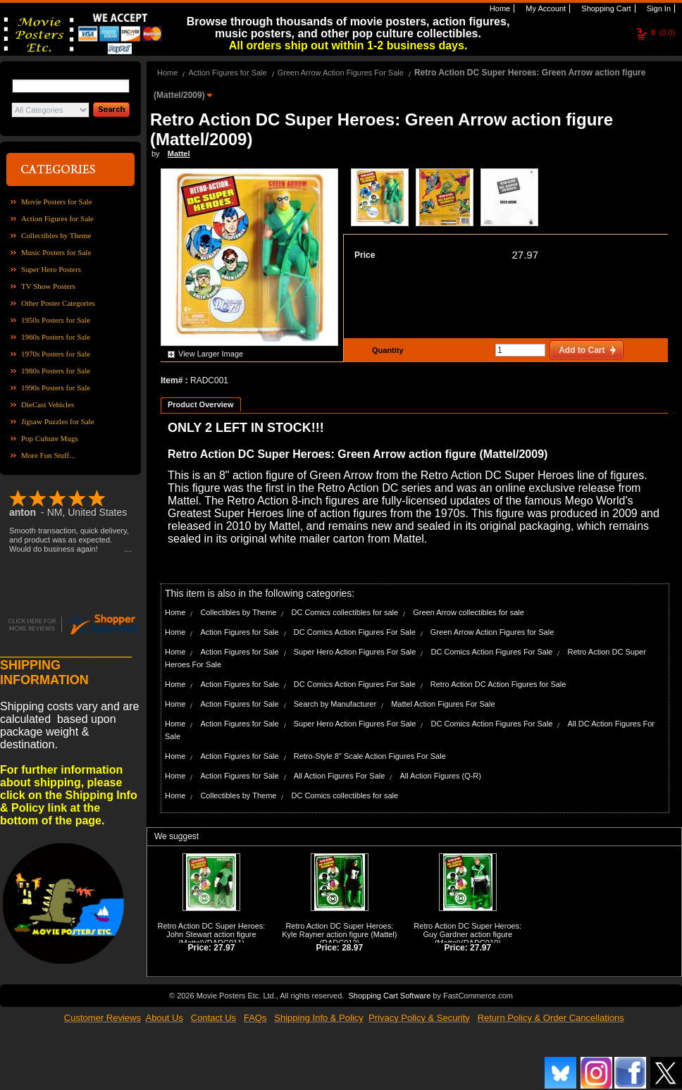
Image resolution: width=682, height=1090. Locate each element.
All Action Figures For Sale (339, 776)
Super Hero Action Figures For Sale (355, 652)
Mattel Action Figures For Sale (443, 704)
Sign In (658, 8)
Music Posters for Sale (56, 252)
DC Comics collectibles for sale (344, 612)
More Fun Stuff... (48, 455)
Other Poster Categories (58, 303)
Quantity (386, 350)
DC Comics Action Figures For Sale (355, 632)
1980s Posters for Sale (55, 370)
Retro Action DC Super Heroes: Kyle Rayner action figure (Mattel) (339, 930)
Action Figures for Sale (57, 218)
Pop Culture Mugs (49, 438)
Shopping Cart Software (389, 995)
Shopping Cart (605, 8)
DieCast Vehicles (47, 404)
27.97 (525, 255)
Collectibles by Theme (56, 235)
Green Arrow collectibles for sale (468, 612)
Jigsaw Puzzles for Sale (57, 421)
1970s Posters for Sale (55, 353)
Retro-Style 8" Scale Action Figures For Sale (370, 756)
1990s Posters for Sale (55, 387)
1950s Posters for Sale (55, 320)
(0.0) (663, 32)
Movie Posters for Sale (56, 201)
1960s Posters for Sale (55, 337)
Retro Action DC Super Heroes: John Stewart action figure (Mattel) (212, 934)
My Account (544, 8)
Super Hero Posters (51, 269)
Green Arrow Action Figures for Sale (492, 632)
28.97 (352, 948)
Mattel (179, 153)
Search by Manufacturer (335, 704)
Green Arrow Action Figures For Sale (341, 72)
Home (499, 8)
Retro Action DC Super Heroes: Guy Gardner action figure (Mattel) (467, 934)
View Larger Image (210, 353)
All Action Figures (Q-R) (440, 776)
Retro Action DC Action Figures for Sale (498, 684)
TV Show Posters (48, 286)
